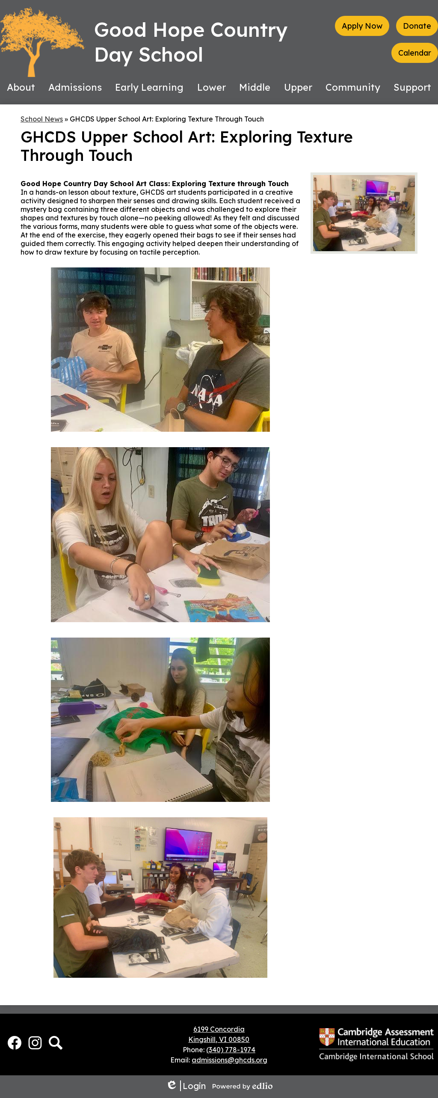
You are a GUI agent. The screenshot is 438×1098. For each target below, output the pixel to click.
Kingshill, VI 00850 (218, 1039)
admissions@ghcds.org (229, 1060)
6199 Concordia (219, 1029)
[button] (20, 87)
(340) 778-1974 (230, 1049)
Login (186, 1085)
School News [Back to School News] (42, 119)
